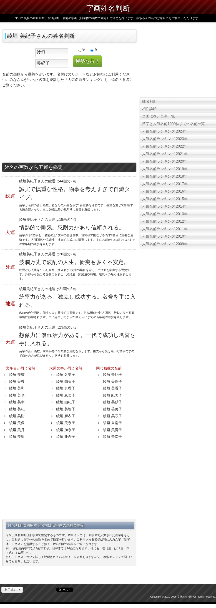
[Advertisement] (69, 126)
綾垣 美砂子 (112, 402)
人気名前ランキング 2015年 (165, 199)
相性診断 (149, 109)
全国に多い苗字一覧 (158, 116)
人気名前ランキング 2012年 (165, 221)
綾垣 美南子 (112, 437)
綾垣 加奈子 (65, 430)
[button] (12, 590)
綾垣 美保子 (112, 381)
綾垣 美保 (17, 423)
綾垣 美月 (17, 430)
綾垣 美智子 (65, 409)
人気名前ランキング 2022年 (165, 146)
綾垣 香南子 (112, 423)
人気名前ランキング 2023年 (165, 139)
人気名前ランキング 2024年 (165, 131)
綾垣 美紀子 (112, 375)
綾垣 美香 (17, 381)
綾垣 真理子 (65, 388)
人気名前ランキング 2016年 (165, 191)
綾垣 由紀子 (65, 402)
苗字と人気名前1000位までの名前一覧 (173, 124)
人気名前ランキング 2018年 (165, 176)
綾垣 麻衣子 (65, 416)
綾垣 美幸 (17, 402)
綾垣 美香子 (112, 388)
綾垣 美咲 (17, 395)
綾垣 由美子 (65, 381)
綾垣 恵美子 (65, 395)
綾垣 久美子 (65, 375)
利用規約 (10, 589)
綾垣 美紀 (17, 409)
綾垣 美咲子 (112, 416)
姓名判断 (149, 101)
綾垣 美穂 (17, 375)
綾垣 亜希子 (65, 437)
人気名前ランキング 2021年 (165, 154)
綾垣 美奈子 (65, 423)
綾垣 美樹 (17, 416)
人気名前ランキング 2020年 (165, 161)
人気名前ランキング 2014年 (165, 206)
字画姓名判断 (108, 8)
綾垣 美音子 (112, 430)
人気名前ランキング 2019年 (165, 169)
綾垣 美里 (17, 437)
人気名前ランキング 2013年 (165, 214)
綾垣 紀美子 (112, 395)
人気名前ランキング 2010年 (165, 236)
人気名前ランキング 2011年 (165, 229)
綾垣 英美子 (112, 409)
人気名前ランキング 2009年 (165, 244)
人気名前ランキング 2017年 (165, 184)
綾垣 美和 (17, 388)
